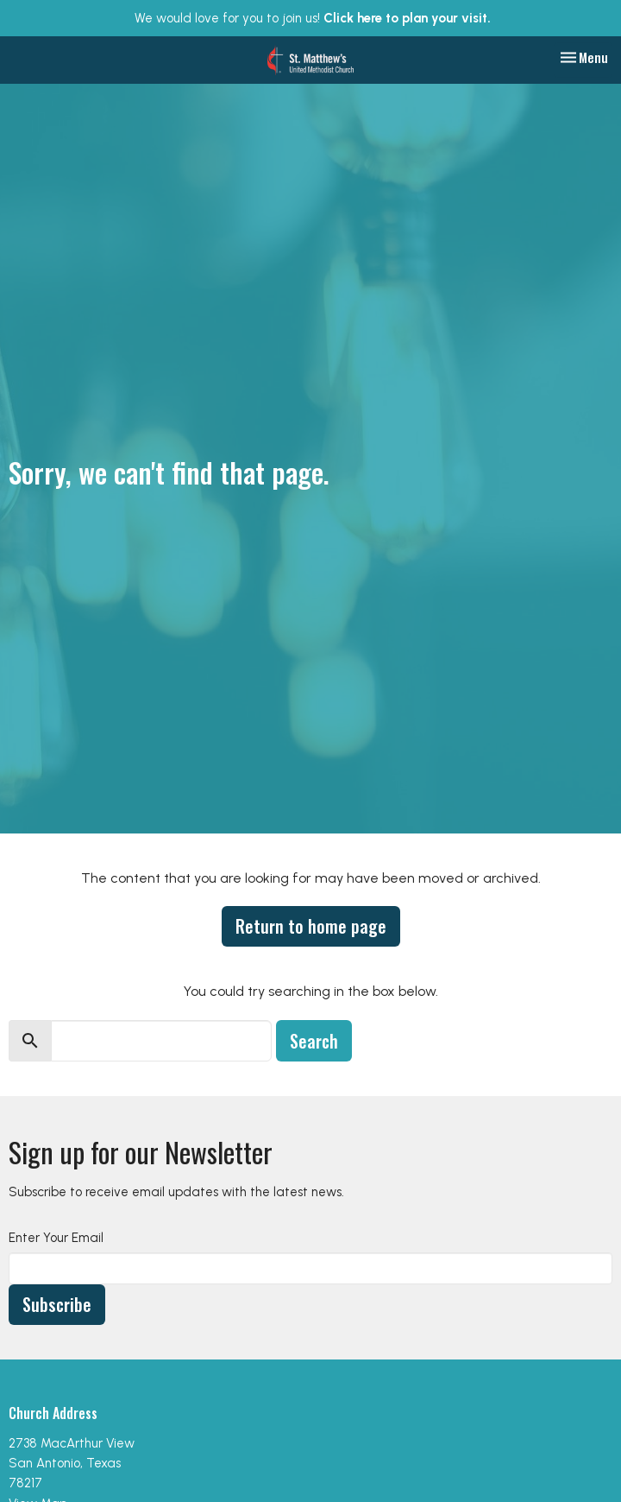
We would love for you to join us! (313, 18)
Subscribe (56, 1304)
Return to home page (310, 926)
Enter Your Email (56, 1237)
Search (314, 1041)
